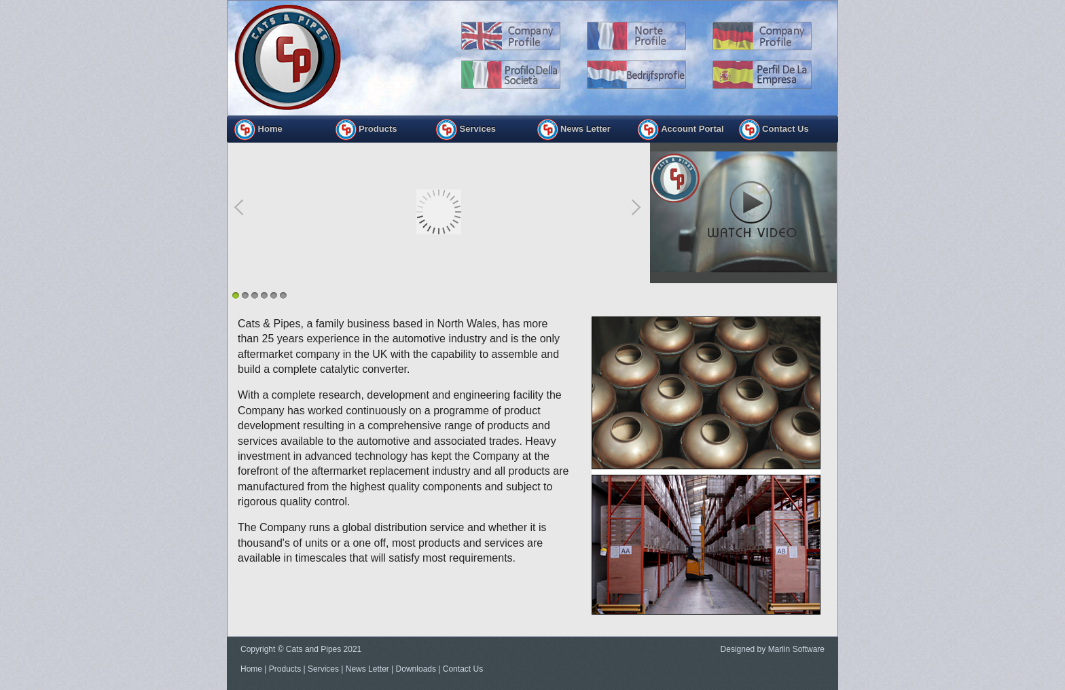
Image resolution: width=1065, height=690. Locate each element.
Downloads (416, 669)
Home (258, 130)
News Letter (574, 130)
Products (285, 669)
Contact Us (773, 130)
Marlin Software (796, 649)
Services (323, 669)
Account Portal (680, 130)
